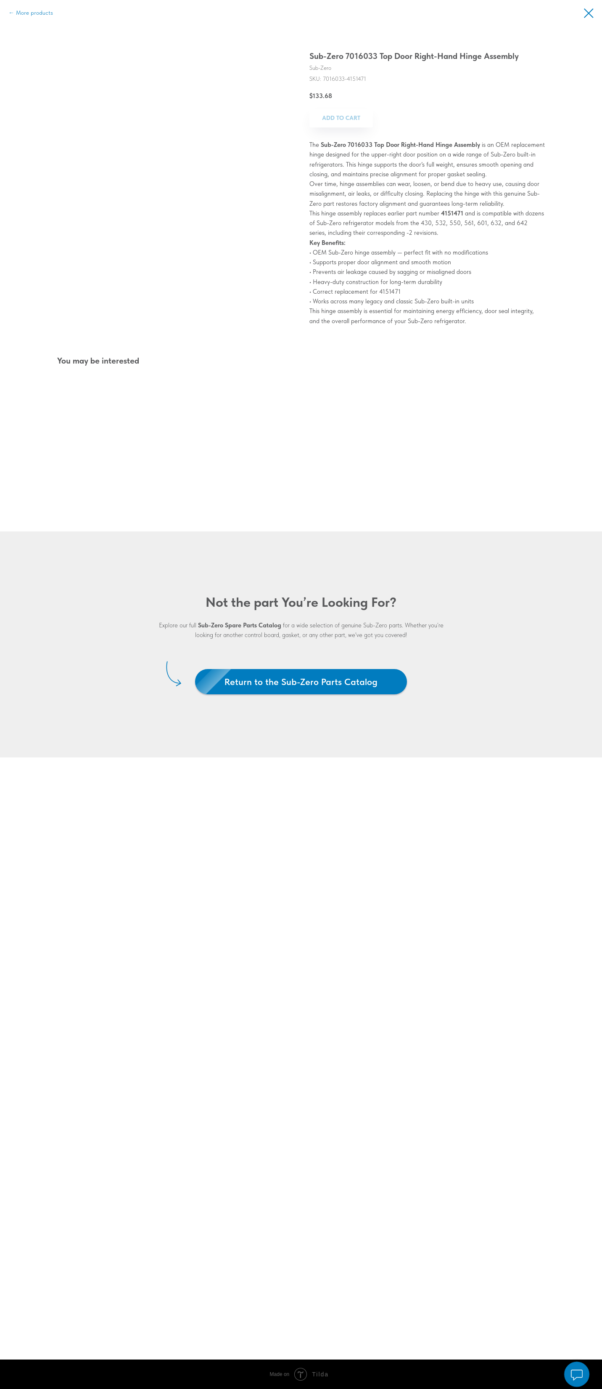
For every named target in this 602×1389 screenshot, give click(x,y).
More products (34, 12)
